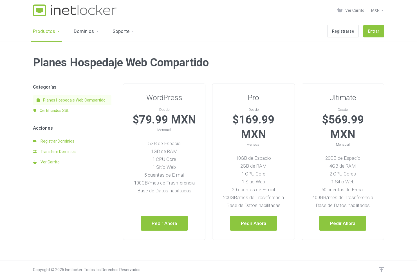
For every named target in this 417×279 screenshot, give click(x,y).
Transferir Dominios (54, 151)
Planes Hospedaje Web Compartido (71, 100)
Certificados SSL (51, 110)
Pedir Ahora (164, 223)
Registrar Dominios (53, 141)
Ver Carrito (46, 162)
